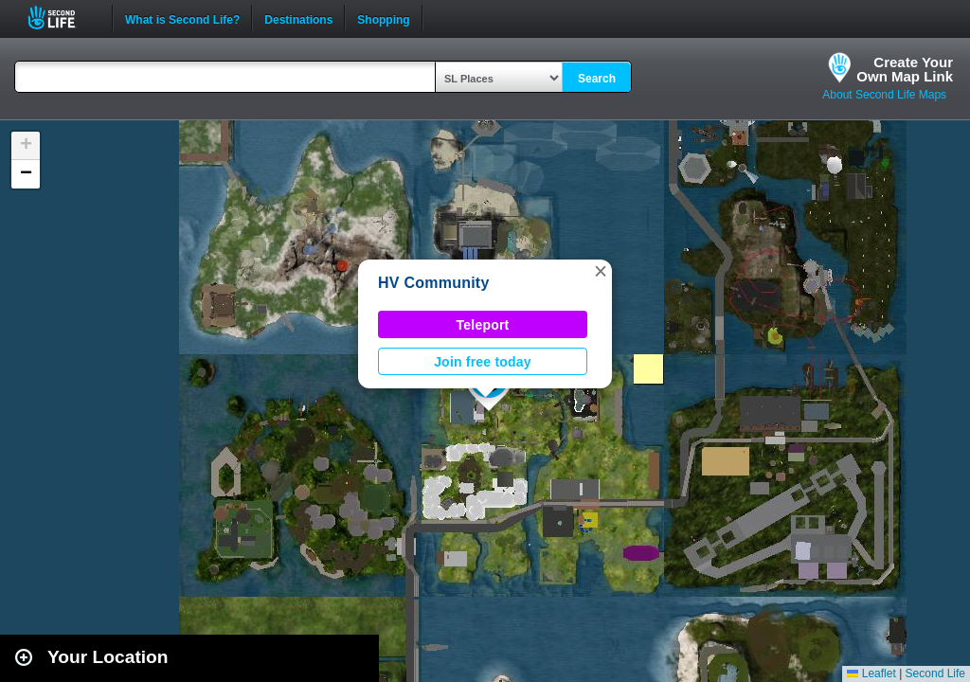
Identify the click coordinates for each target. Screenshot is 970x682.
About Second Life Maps (884, 94)
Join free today (482, 361)
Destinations (298, 18)
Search (597, 78)
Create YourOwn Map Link (904, 69)
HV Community (434, 283)
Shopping (383, 18)
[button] (600, 271)
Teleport (483, 324)
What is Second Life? (182, 18)
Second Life (62, 17)
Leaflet (871, 673)
